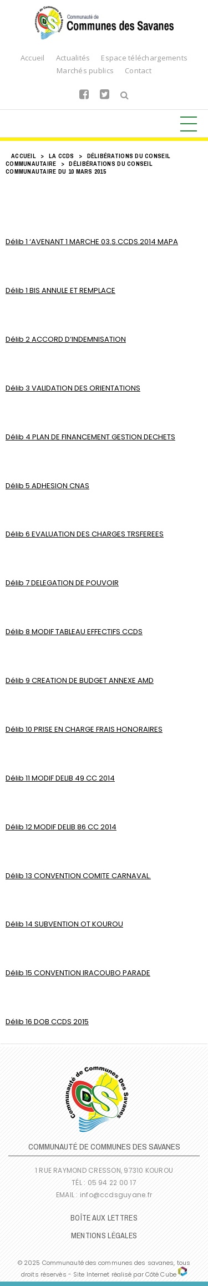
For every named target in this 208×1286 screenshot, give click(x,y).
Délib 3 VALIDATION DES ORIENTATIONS (73, 388)
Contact (138, 70)
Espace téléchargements (144, 58)
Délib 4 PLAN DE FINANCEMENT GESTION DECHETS (90, 437)
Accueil (33, 58)
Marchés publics (85, 70)
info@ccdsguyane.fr (116, 1194)
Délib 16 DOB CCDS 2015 (47, 1021)
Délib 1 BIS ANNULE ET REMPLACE (60, 290)
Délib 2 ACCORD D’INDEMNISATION (66, 339)
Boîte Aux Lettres (104, 1218)
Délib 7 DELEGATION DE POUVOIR (62, 583)
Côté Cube (160, 1274)
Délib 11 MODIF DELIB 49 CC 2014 (60, 778)
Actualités (73, 58)
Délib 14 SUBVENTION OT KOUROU (64, 924)
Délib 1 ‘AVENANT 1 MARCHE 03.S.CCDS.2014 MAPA (92, 241)
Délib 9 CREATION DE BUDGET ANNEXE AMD (80, 680)
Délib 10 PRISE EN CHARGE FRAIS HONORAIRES (84, 729)
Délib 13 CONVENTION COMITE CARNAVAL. (78, 875)
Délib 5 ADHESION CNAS (47, 485)
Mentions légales (104, 1236)
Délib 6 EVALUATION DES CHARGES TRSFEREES (85, 534)
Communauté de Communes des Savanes (104, 22)
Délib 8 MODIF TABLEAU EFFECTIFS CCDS (74, 631)
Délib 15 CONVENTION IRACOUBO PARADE (78, 973)
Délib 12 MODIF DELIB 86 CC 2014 (61, 827)
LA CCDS (61, 156)
